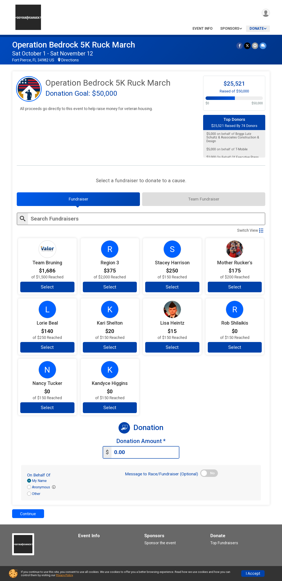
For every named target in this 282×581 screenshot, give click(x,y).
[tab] (78, 199)
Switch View (250, 230)
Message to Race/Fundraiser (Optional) (161, 474)
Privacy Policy (64, 575)
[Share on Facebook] (239, 45)
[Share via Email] (255, 45)
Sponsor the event (160, 543)
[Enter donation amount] (145, 452)
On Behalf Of (38, 475)
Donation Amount (141, 441)
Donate (257, 28)
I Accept (253, 573)
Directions (70, 60)
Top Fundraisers (224, 543)
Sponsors (229, 28)
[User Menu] (266, 13)
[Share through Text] (263, 45)
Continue (28, 513)
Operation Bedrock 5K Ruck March (73, 45)
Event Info (203, 28)
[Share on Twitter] (247, 45)
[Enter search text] (146, 219)
